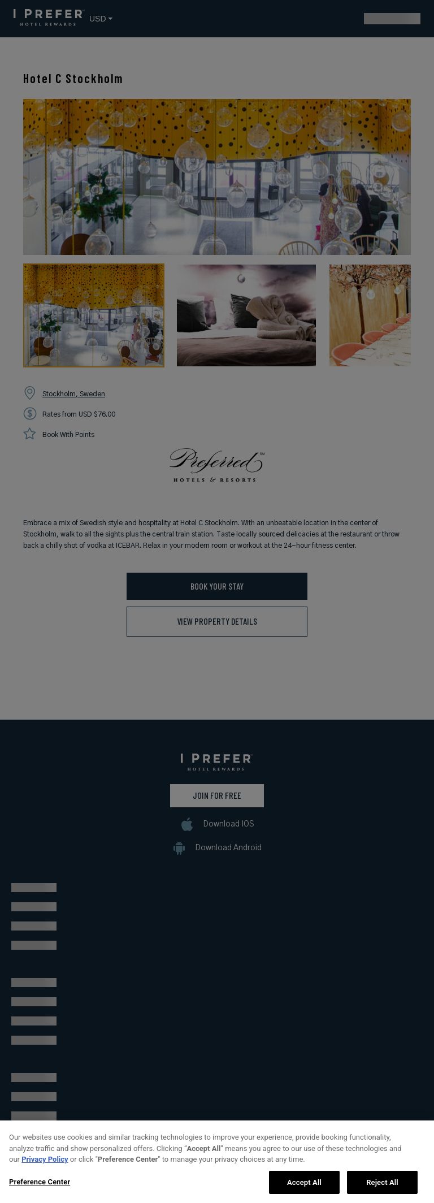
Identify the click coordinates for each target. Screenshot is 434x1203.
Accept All (304, 1188)
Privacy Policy (44, 1165)
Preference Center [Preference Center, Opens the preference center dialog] (39, 1187)
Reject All (382, 1188)
